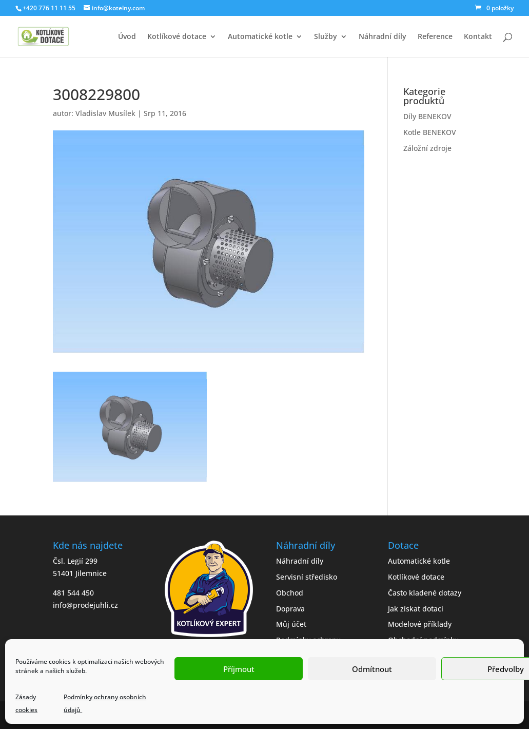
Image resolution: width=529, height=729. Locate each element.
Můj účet (291, 624)
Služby (325, 37)
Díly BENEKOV (427, 116)
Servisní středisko (306, 577)
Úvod (127, 37)
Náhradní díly (382, 37)
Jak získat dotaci (415, 608)
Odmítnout (372, 669)
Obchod (289, 593)
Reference (435, 37)
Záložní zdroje (427, 148)
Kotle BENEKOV (429, 132)
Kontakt (478, 37)
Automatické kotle (260, 37)
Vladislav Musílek (105, 113)
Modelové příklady (420, 624)
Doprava (290, 608)
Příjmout (238, 669)
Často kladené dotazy (424, 593)
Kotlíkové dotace (176, 37)
